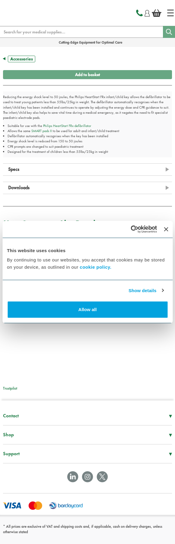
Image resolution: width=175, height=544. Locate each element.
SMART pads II (41, 130)
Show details (143, 290)
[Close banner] (166, 229)
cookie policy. (95, 267)
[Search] (169, 32)
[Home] (170, 13)
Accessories (21, 59)
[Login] (147, 12)
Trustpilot (10, 388)
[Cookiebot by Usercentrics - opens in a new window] (130, 229)
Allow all (87, 309)
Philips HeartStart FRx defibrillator (67, 125)
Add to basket (87, 74)
